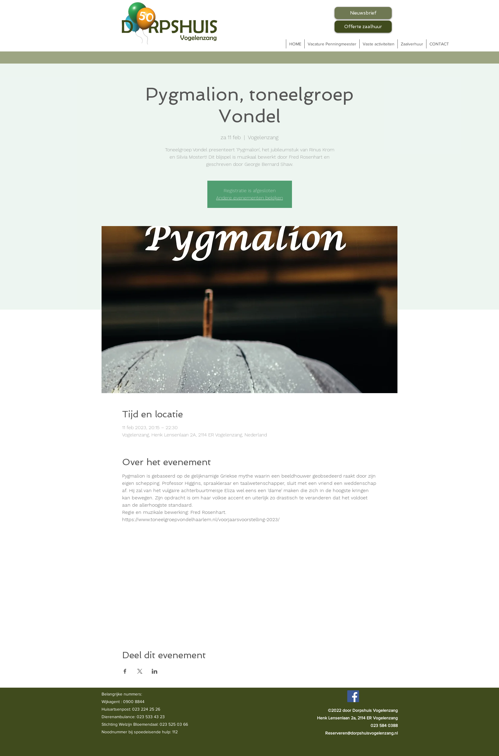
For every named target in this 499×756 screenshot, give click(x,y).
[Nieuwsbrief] (363, 13)
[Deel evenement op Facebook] (125, 671)
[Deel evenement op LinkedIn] (154, 671)
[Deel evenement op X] (140, 671)
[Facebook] (353, 696)
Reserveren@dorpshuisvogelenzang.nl (361, 733)
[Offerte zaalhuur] (363, 27)
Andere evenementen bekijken (249, 198)
